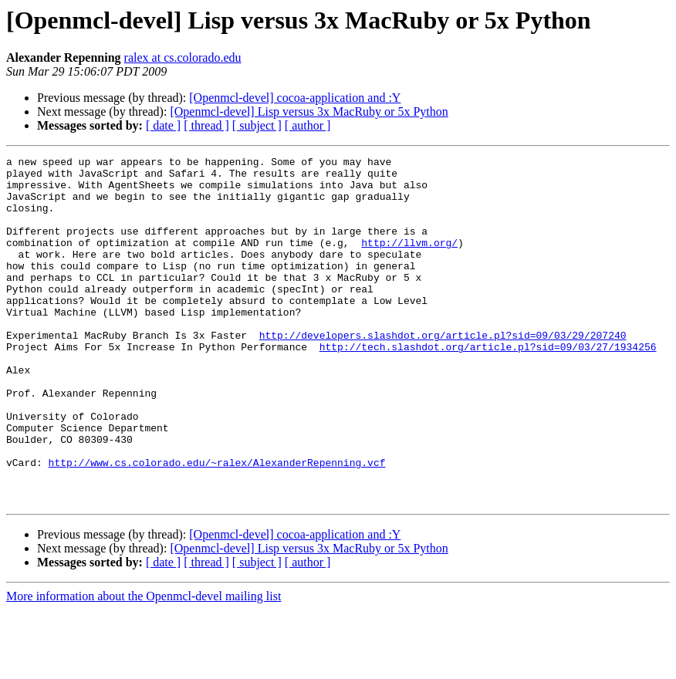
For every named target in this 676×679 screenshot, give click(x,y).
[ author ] (308, 125)
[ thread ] (206, 125)
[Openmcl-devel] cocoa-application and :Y (295, 97)
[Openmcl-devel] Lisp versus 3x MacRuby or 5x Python (309, 111)
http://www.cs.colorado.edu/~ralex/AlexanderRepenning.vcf (217, 525)
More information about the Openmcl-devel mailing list (143, 665)
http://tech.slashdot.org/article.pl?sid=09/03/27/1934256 (488, 386)
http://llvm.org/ (409, 261)
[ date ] (163, 125)
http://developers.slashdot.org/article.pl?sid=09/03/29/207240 (443, 372)
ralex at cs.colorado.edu (183, 57)
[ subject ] (257, 125)
